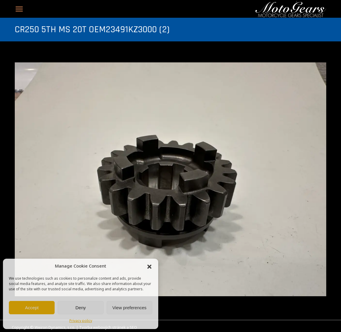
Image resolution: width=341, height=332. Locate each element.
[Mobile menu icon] (19, 9)
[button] (149, 267)
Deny (80, 307)
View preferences (129, 307)
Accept (32, 307)
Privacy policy (80, 321)
